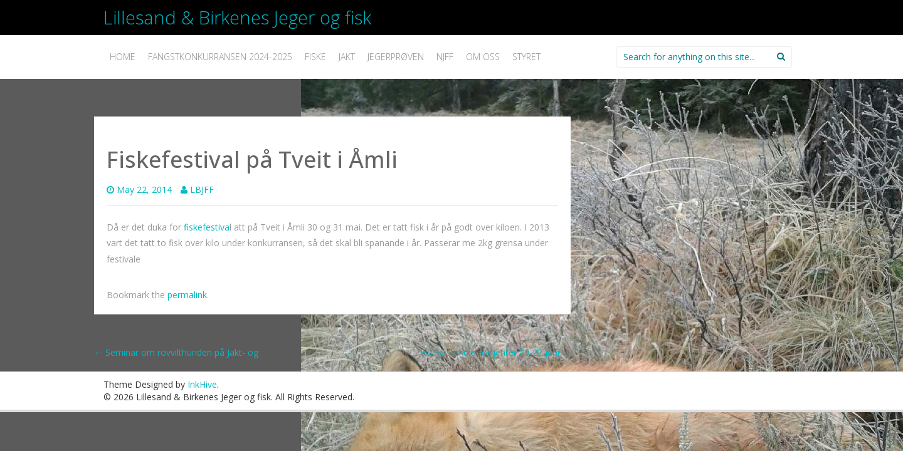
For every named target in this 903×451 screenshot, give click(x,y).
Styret (526, 57)
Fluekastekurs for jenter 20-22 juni (495, 352)
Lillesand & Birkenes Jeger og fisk (237, 17)
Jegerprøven (395, 57)
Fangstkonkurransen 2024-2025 (220, 57)
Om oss (483, 57)
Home (122, 57)
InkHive (202, 384)
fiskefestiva (207, 227)
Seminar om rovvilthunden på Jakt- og (176, 352)
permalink (187, 295)
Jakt (347, 57)
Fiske (315, 57)
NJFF (444, 57)
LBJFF (202, 189)
